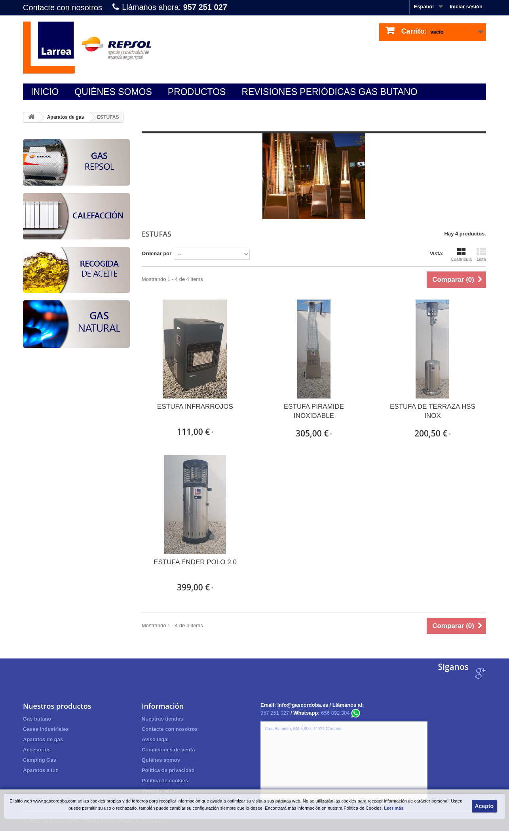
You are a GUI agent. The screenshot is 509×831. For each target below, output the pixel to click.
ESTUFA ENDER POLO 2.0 (195, 562)
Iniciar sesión (466, 6)
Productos (197, 92)
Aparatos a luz (40, 770)
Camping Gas (39, 760)
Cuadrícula (461, 254)
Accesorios (37, 750)
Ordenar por (156, 253)
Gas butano (37, 719)
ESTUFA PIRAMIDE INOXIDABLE (314, 411)
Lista (481, 254)
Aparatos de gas (65, 117)
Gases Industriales (46, 729)
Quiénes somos (113, 92)
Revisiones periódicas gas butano (329, 92)
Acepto (484, 806)
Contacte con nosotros (62, 7)
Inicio (45, 92)
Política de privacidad (168, 770)
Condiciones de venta (168, 750)
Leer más (393, 808)
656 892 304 (340, 713)
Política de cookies (165, 781)
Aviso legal (155, 739)
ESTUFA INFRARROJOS (195, 406)
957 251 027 (274, 713)
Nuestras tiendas (162, 719)
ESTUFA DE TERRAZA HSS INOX (432, 411)
